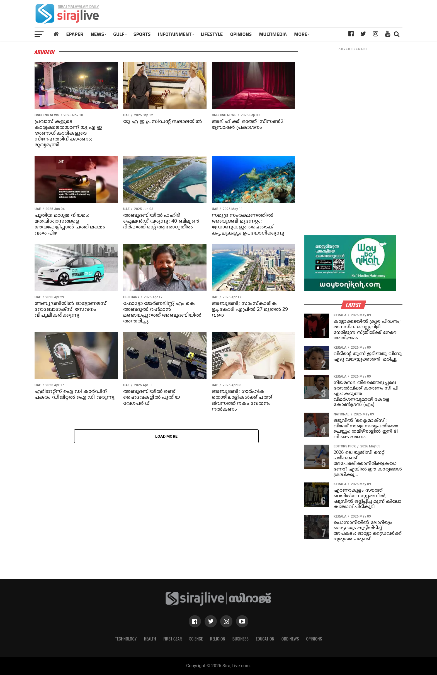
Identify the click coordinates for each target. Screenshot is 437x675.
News (97, 34)
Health (150, 638)
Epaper (74, 34)
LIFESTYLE (212, 34)
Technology (126, 638)
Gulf (118, 34)
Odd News (290, 638)
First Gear (172, 638)
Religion (217, 638)
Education (265, 638)
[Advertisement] (290, 16)
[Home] (56, 34)
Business (240, 638)
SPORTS (141, 34)
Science (196, 638)
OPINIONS (241, 34)
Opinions (314, 638)
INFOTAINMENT (175, 34)
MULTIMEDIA (273, 34)
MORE (300, 34)
